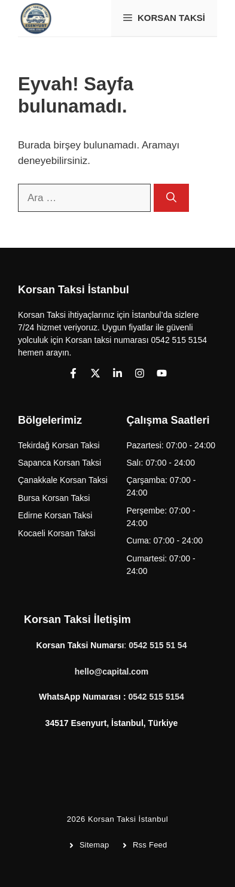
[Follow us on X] (95, 373)
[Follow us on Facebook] (73, 373)
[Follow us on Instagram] (140, 373)
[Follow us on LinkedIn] (117, 373)
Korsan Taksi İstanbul (128, 819)
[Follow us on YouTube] (162, 373)
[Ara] (171, 198)
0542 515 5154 (156, 696)
